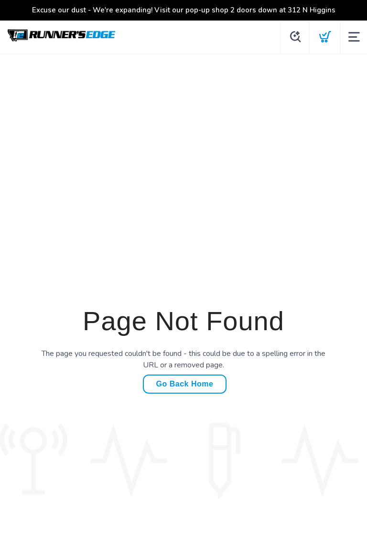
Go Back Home (185, 384)
